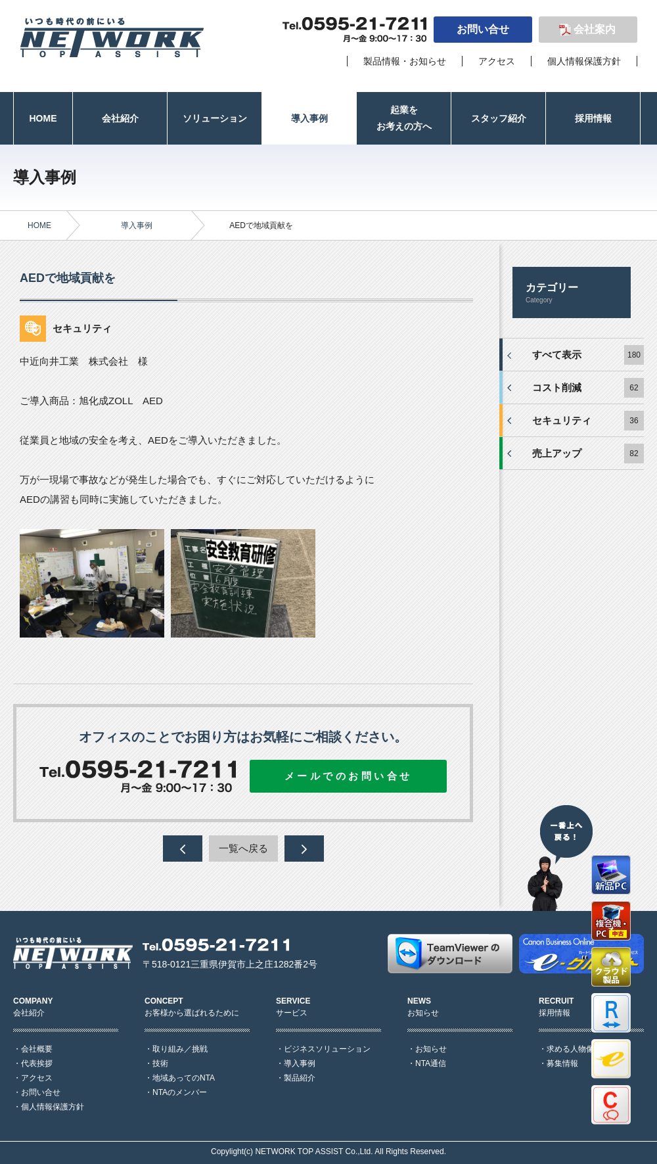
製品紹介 (299, 1078)
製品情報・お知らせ (404, 61)
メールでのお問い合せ (348, 775)
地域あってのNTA (183, 1078)
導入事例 (136, 225)
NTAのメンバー (179, 1092)
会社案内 (595, 29)
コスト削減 (556, 387)
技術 (160, 1063)
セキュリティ (561, 420)
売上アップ (556, 453)
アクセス (496, 61)
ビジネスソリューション (327, 1049)
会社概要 (37, 1049)
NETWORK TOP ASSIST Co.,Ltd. (314, 1151)
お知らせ (431, 1049)
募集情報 (562, 1063)
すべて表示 (556, 354)
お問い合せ (483, 29)
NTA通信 (430, 1063)
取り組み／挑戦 (180, 1049)
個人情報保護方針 (584, 61)
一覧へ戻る (243, 848)
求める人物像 (570, 1049)
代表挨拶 (37, 1063)
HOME (39, 225)
